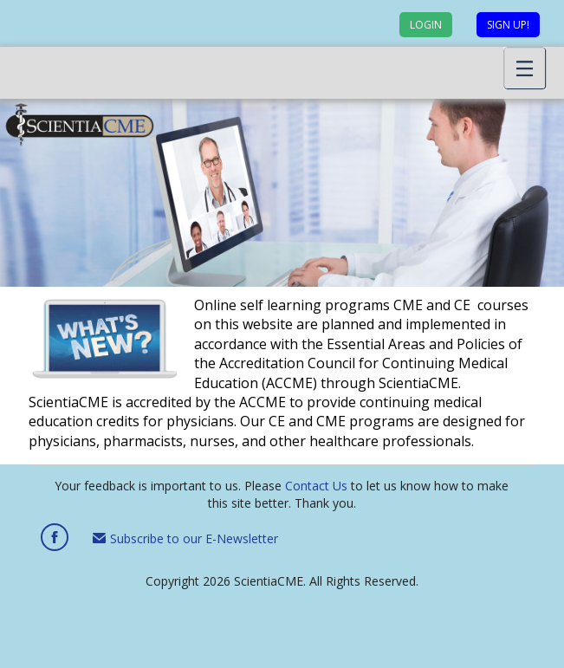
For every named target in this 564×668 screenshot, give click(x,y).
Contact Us (316, 485)
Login (426, 24)
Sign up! (508, 24)
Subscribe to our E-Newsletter (185, 538)
